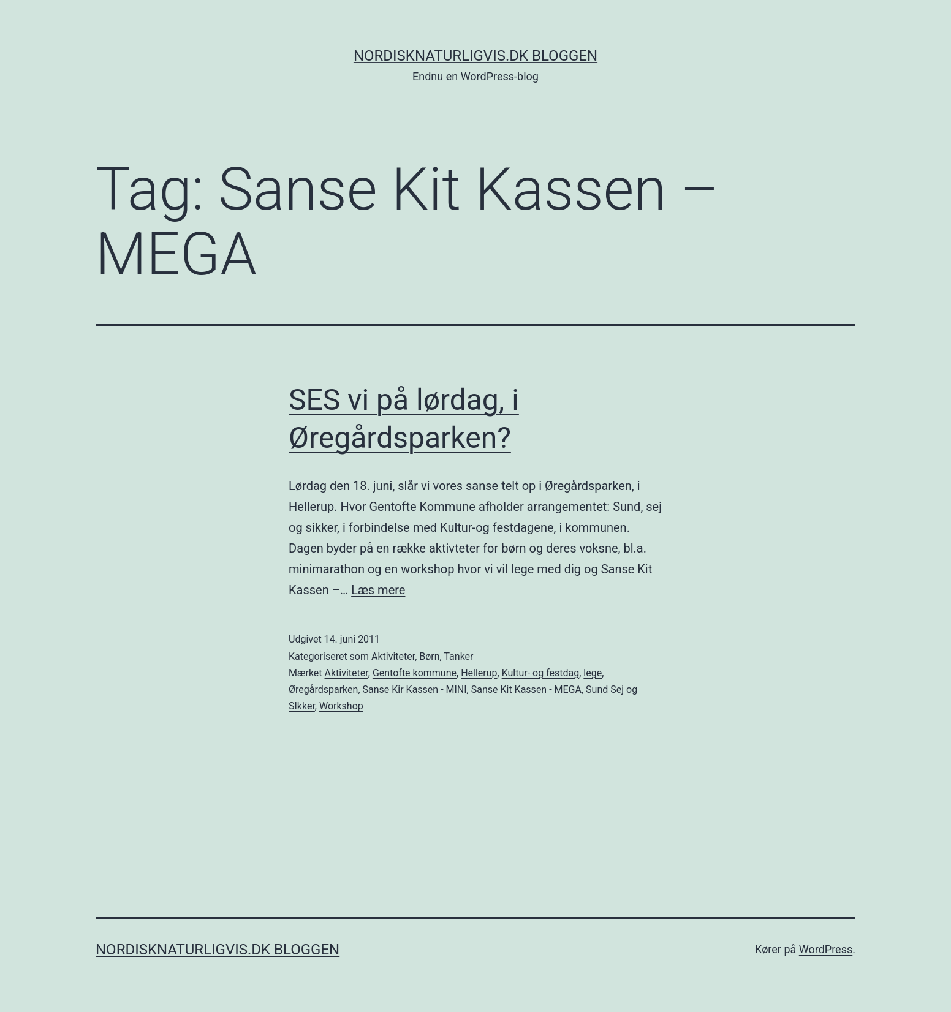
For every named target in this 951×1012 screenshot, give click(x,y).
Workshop (341, 706)
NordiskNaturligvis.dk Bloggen (475, 55)
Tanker (458, 656)
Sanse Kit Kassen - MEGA (526, 689)
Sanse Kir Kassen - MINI (415, 689)
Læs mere (378, 590)
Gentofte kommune (415, 673)
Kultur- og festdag (541, 673)
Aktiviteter (393, 656)
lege (592, 673)
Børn (429, 656)
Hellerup (479, 673)
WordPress (825, 949)
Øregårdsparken (323, 689)
